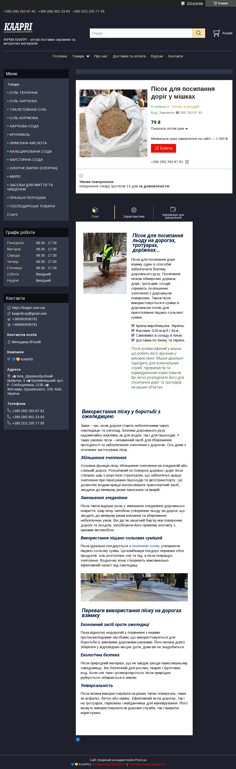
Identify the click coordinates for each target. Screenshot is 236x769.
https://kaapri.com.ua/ (28, 308)
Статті (12, 214)
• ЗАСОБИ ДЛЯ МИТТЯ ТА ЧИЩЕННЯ (30, 187)
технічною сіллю (145, 546)
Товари (78, 56)
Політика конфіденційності (146, 764)
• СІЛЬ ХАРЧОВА (22, 101)
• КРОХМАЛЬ (18, 134)
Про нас (101, 56)
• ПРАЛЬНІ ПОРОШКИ (26, 198)
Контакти (175, 56)
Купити (166, 148)
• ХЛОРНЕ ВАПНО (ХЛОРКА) (32, 168)
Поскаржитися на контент (109, 764)
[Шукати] (198, 33)
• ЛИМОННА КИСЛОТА (27, 143)
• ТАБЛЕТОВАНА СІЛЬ (26, 109)
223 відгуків (195, 3)
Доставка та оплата (129, 56)
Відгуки (157, 56)
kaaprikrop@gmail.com (29, 313)
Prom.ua (140, 760)
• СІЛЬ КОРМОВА (22, 118)
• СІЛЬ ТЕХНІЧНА (22, 92)
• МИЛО (14, 176)
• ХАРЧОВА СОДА (23, 126)
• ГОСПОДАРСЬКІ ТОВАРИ (31, 206)
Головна (60, 56)
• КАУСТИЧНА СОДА (25, 159)
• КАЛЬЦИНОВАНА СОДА (29, 151)
